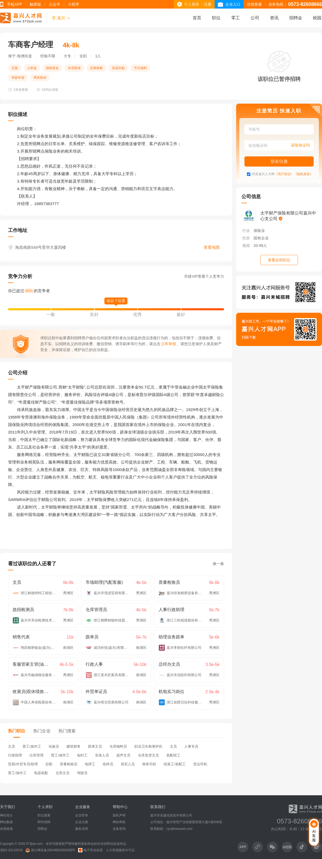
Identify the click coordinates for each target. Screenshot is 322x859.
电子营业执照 (90, 850)
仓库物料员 (118, 746)
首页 (197, 18)
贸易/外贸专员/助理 (23, 764)
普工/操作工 (32, 746)
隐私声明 (119, 815)
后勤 (48, 764)
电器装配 (41, 773)
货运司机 (200, 764)
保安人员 (128, 764)
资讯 (274, 18)
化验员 (54, 746)
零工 (235, 18)
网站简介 (6, 815)
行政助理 (15, 755)
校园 (317, 18)
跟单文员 (95, 746)
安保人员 (102, 755)
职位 (216, 18)
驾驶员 (82, 773)
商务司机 (149, 764)
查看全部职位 (279, 260)
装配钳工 (173, 755)
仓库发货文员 (148, 755)
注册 (207, 4)
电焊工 (90, 764)
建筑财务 (73, 746)
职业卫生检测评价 (148, 746)
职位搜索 (44, 815)
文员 (11, 746)
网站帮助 (119, 822)
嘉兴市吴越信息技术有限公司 (171, 815)
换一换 (218, 564)
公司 (255, 18)
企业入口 (232, 4)
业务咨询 (119, 829)
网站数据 (6, 822)
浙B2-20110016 (11, 850)
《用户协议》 (284, 174)
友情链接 (6, 829)
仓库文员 (62, 773)
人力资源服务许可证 (120, 850)
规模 (246, 245)
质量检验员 (68, 764)
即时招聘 (44, 822)
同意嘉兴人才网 (263, 174)
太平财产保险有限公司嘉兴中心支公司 (288, 216)
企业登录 (81, 815)
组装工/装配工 (175, 764)
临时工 (82, 755)
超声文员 (123, 755)
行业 (246, 230)
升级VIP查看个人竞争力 (204, 276)
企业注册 (81, 822)
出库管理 (36, 755)
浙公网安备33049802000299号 (50, 850)
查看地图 (212, 247)
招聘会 (295, 18)
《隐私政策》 (303, 174)
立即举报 (168, 344)
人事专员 (191, 746)
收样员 (108, 764)
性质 (246, 238)
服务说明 (81, 829)
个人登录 (191, 4)
